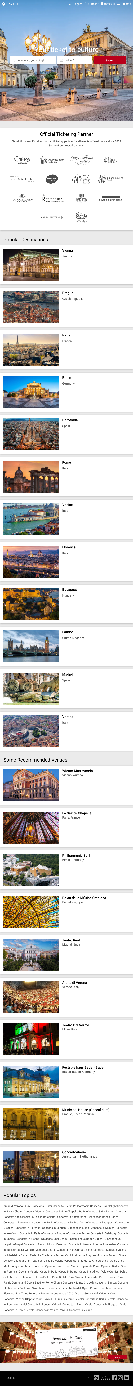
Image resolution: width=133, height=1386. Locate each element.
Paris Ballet (59, 1277)
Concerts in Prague (53, 1233)
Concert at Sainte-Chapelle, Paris (65, 1211)
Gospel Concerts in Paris (29, 1244)
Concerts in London (54, 1227)
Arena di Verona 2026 (16, 1206)
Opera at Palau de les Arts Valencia (86, 1260)
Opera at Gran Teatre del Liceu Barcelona (38, 1260)
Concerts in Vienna (27, 1238)
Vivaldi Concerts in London (35, 1304)
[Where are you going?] (35, 59)
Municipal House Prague (80, 1255)
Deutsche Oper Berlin (54, 1238)
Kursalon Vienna (116, 1249)
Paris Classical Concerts (82, 1277)
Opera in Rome (68, 1271)
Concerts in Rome (78, 1233)
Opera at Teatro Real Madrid (62, 1266)
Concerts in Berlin (42, 1222)
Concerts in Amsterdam (71, 1217)
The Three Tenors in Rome (32, 1293)
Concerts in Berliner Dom (70, 1222)
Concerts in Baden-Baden (103, 1217)
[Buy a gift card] (66, 1342)
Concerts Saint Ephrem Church (106, 1211)
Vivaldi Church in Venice (59, 1299)
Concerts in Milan (78, 1227)
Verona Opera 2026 (61, 1293)
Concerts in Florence (27, 1227)
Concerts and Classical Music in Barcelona (29, 1217)
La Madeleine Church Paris (19, 1255)
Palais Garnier (109, 1271)
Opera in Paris (48, 1271)
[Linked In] (126, 1379)
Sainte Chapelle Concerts (90, 1282)
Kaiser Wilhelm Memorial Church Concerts (42, 1249)
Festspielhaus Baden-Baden (86, 1238)
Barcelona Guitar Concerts (48, 1206)
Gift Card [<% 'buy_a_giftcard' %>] (108, 4)
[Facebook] (96, 1377)
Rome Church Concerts (60, 1282)
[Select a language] (47, 1378)
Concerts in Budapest (100, 1222)
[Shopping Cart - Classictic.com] (126, 4)
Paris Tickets (107, 1277)
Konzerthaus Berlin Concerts (87, 1249)
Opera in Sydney (89, 1271)
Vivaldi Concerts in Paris (68, 1304)
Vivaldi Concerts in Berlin (91, 1299)
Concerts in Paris (30, 1233)
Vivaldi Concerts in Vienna (76, 1310)
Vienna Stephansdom (29, 1299)
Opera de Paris (90, 1266)
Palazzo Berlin (41, 1277)
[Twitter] (120, 1379)
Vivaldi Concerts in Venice (42, 1310)
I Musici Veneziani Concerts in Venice (68, 1244)
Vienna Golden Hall (87, 1293)
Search (110, 60)
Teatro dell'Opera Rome (83, 1288)
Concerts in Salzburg (103, 1233)
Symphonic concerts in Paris (49, 1288)
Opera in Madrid (28, 1271)
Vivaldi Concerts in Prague (101, 1304)
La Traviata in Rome (50, 1255)
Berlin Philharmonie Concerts (83, 1206)
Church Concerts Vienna (29, 1211)
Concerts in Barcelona (16, 1222)
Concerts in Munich (102, 1227)
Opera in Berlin (110, 1266)
